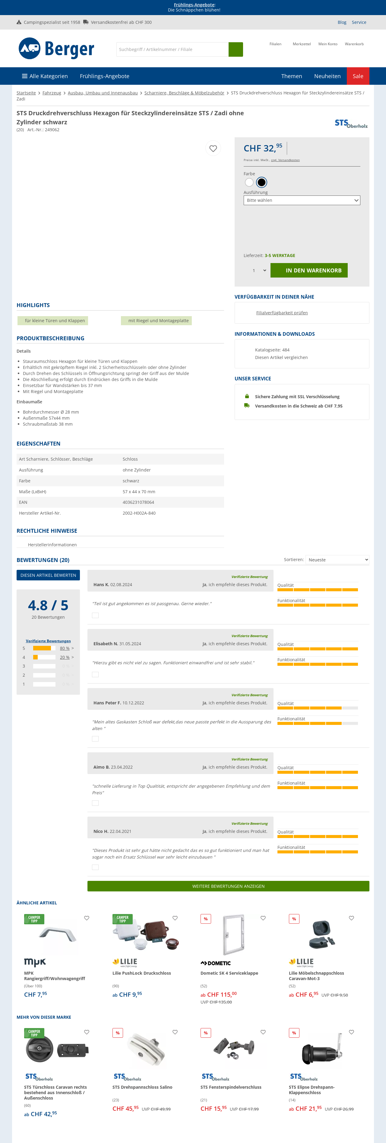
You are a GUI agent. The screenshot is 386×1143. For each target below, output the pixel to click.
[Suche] (172, 49)
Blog (342, 22)
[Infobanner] (194, 7)
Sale (358, 76)
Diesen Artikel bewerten (48, 575)
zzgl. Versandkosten (285, 160)
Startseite (26, 93)
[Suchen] (236, 49)
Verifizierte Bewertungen (48, 640)
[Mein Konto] (327, 48)
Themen (291, 76)
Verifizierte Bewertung (249, 576)
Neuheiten (327, 76)
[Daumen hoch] (95, 615)
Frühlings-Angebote (194, 5)
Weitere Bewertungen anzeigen (228, 886)
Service (359, 22)
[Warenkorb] (354, 48)
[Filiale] (275, 48)
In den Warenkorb (309, 270)
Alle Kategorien (49, 76)
